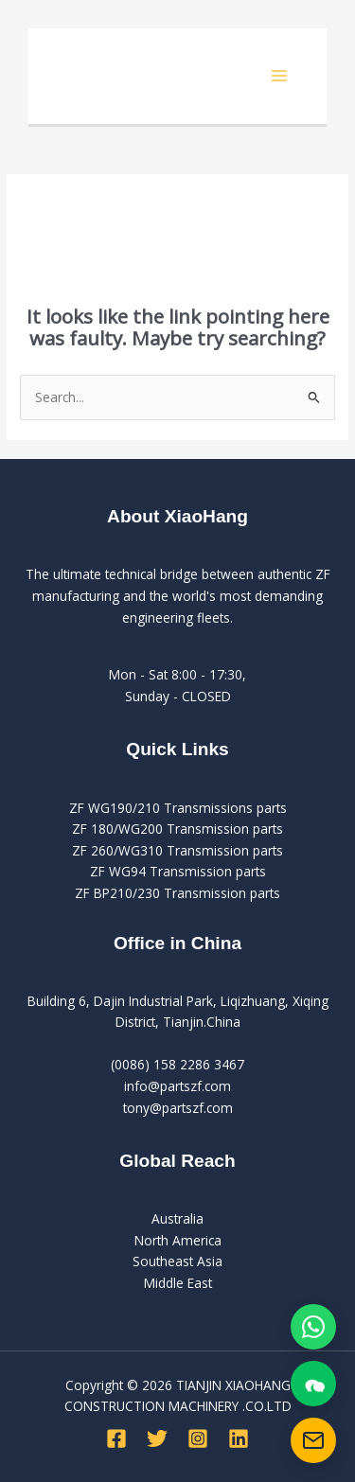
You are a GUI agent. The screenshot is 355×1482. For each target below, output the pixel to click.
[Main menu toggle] (279, 76)
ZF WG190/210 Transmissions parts (178, 808)
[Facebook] (116, 1438)
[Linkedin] (238, 1438)
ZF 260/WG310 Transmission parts (177, 850)
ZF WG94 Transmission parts (178, 871)
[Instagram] (197, 1438)
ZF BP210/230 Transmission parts (177, 893)
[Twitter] (157, 1438)
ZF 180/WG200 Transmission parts (177, 829)
